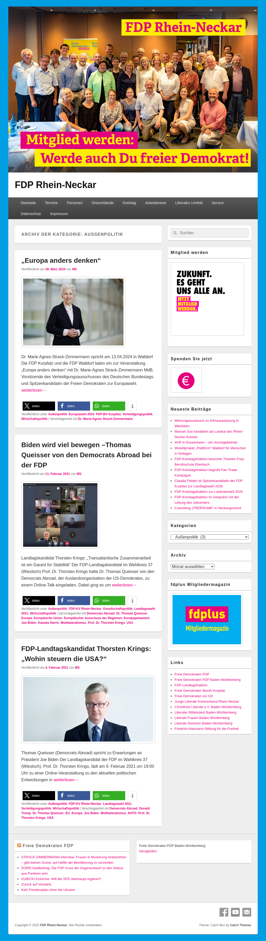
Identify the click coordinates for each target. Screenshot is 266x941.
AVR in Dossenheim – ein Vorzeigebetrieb (206, 442)
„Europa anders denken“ (61, 260)
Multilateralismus (73, 623)
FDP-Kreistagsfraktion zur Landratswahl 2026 (209, 492)
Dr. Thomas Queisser (131, 613)
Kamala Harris (48, 623)
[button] (39, 406)
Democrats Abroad (101, 613)
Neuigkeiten (148, 851)
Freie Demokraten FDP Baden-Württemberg (208, 680)
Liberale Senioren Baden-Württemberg (203, 723)
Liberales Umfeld (189, 203)
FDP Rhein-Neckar (55, 184)
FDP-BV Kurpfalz (108, 414)
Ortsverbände (103, 203)
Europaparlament (136, 618)
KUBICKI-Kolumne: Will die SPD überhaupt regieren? (61, 879)
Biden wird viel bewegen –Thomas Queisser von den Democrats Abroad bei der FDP (86, 455)
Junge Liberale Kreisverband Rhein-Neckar (207, 701)
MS (74, 269)
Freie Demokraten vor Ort (194, 696)
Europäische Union (48, 618)
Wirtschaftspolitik (34, 419)
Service (218, 203)
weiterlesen (33, 390)
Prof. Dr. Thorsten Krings (106, 623)
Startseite (28, 203)
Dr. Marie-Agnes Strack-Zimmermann (105, 419)
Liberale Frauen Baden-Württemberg (202, 718)
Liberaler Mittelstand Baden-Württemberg (205, 712)
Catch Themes (240, 925)
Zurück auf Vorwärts (36, 884)
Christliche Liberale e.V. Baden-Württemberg (208, 707)
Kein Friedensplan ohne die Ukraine (48, 890)
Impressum (59, 214)
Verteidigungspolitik (137, 414)
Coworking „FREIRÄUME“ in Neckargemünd (208, 508)
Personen (75, 203)
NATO (132, 813)
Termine (51, 203)
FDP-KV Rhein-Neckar (85, 609)
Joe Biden (28, 623)
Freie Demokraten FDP (192, 674)
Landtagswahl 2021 (117, 804)
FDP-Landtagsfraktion (191, 685)
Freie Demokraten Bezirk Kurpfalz (200, 691)
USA (130, 623)
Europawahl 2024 (81, 414)
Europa (26, 618)
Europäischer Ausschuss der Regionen (93, 618)
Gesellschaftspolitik (117, 609)
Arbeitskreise (155, 203)
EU (67, 813)
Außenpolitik (57, 414)
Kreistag (129, 203)
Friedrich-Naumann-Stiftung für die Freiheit (206, 729)
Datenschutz (31, 214)
